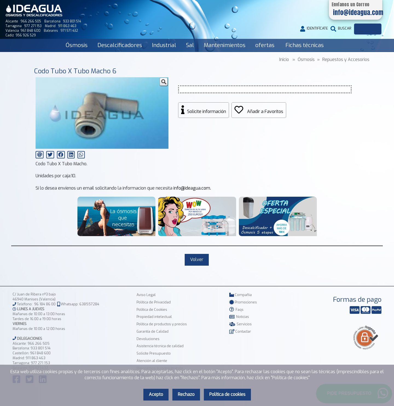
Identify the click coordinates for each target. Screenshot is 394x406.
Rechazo (186, 394)
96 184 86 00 (45, 304)
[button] (163, 82)
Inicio (284, 59)
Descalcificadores (119, 45)
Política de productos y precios (162, 324)
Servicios (240, 324)
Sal (190, 45)
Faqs (236, 309)
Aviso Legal (146, 294)
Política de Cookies (152, 309)
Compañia (240, 294)
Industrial (164, 45)
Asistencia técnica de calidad (160, 346)
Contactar (240, 331)
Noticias (239, 316)
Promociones (243, 302)
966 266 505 (39, 343)
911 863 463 (35, 358)
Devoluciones (148, 339)
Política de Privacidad (154, 302)
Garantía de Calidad (153, 331)
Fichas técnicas (304, 45)
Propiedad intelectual (154, 316)
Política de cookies (227, 394)
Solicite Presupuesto (154, 353)
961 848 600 (40, 353)
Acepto (156, 394)
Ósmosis (77, 45)
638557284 (89, 304)
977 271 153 (40, 363)
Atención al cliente (152, 360)
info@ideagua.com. (192, 188)
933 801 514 (41, 348)
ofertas (264, 45)
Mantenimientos (224, 45)
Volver (196, 259)
